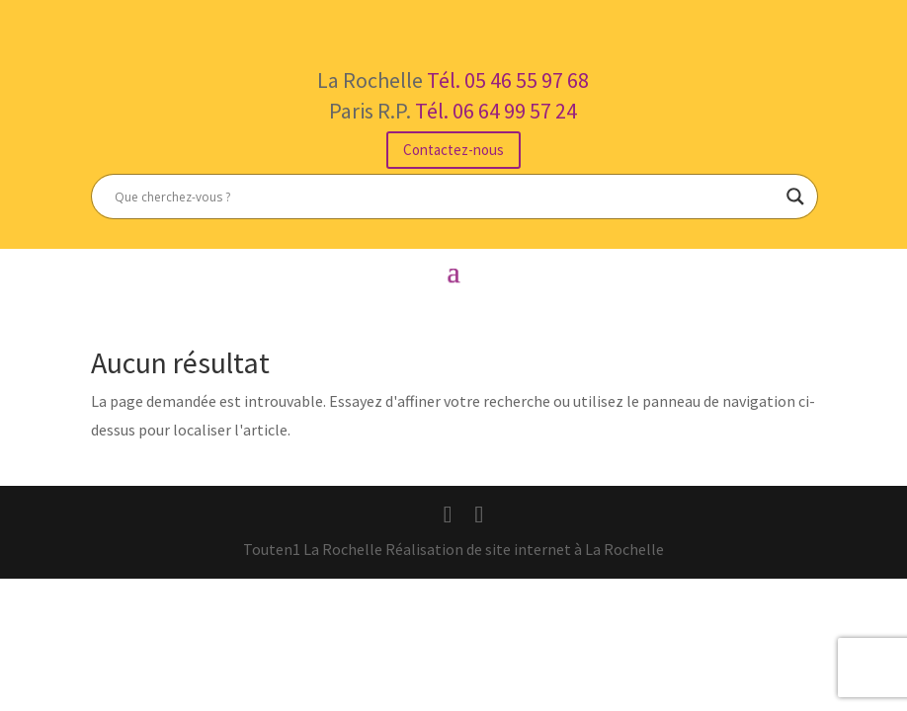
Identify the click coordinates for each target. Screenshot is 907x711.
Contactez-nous (453, 149)
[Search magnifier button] (795, 196)
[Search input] (446, 196)
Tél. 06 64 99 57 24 (496, 110)
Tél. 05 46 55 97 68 (508, 80)
